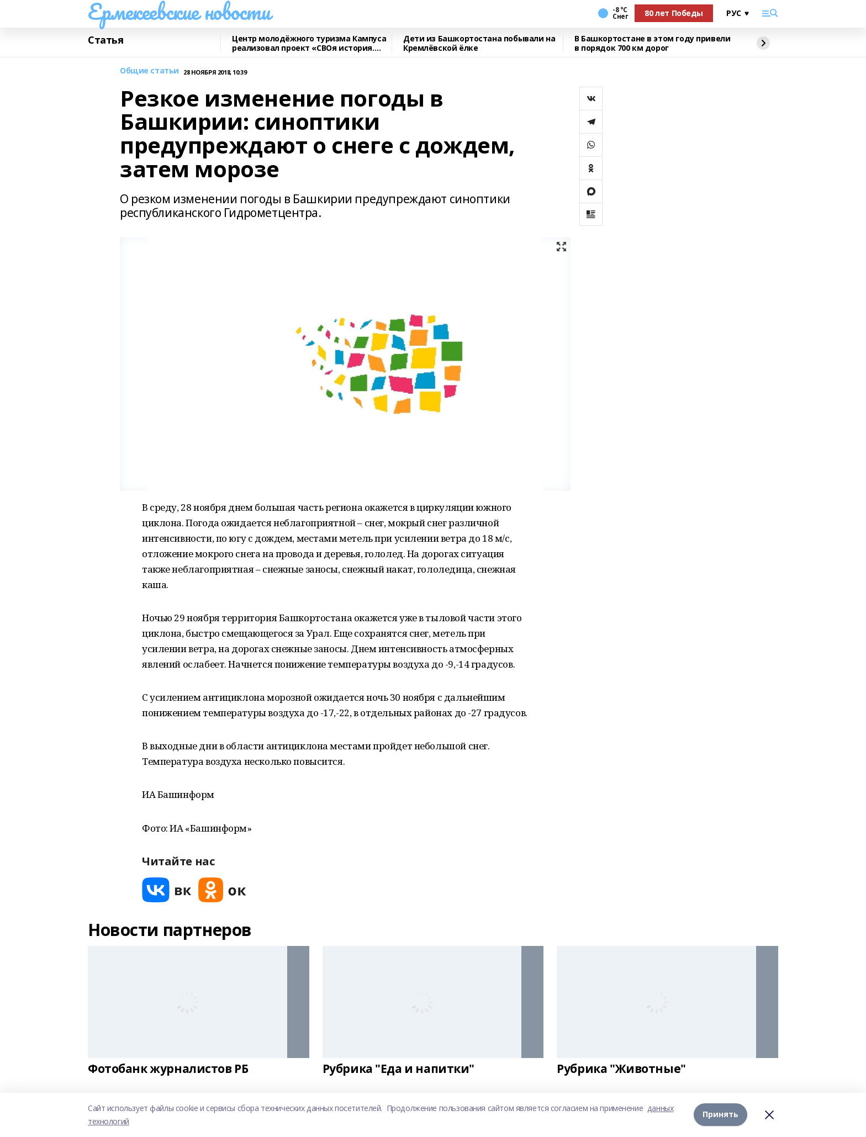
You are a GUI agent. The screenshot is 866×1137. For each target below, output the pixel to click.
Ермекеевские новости (179, 11)
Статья (105, 40)
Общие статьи (149, 71)
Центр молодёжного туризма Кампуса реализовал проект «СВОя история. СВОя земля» (309, 43)
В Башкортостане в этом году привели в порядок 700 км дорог (652, 43)
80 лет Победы (674, 13)
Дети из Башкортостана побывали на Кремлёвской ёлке (479, 43)
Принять (720, 1114)
